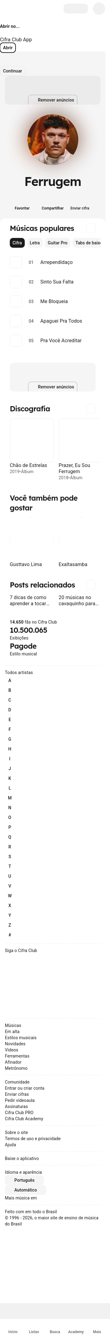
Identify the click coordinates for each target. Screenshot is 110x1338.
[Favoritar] (22, 204)
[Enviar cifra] (83, 204)
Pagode (23, 645)
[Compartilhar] (53, 204)
